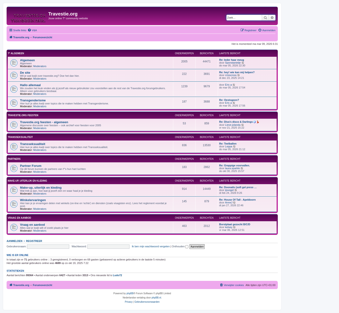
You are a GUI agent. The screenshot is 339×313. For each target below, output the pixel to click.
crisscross (231, 75)
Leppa (228, 146)
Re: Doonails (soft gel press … (238, 187)
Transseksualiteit (20, 137)
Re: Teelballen (228, 143)
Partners (14, 159)
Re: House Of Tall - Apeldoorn (237, 199)
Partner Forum (30, 166)
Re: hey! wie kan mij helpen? (236, 72)
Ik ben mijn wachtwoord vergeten (151, 246)
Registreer (34, 241)
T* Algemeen (16, 53)
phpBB (129, 293)
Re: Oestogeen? (229, 100)
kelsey (228, 227)
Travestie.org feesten (23, 115)
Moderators (39, 66)
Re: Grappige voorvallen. (234, 165)
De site (25, 72)
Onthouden (180, 246)
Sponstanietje (233, 62)
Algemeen (27, 60)
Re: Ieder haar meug (231, 59)
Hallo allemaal (30, 85)
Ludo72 (117, 275)
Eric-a (228, 84)
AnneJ (228, 202)
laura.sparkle (232, 168)
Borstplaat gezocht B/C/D (234, 224)
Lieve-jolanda (232, 124)
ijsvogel (229, 190)
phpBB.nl (156, 297)
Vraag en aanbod (19, 218)
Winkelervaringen (33, 200)
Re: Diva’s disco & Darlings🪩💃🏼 (239, 121)
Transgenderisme (33, 100)
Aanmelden (14, 241)
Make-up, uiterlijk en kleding (27, 180)
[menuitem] (32, 30)
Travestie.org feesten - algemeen (44, 122)
